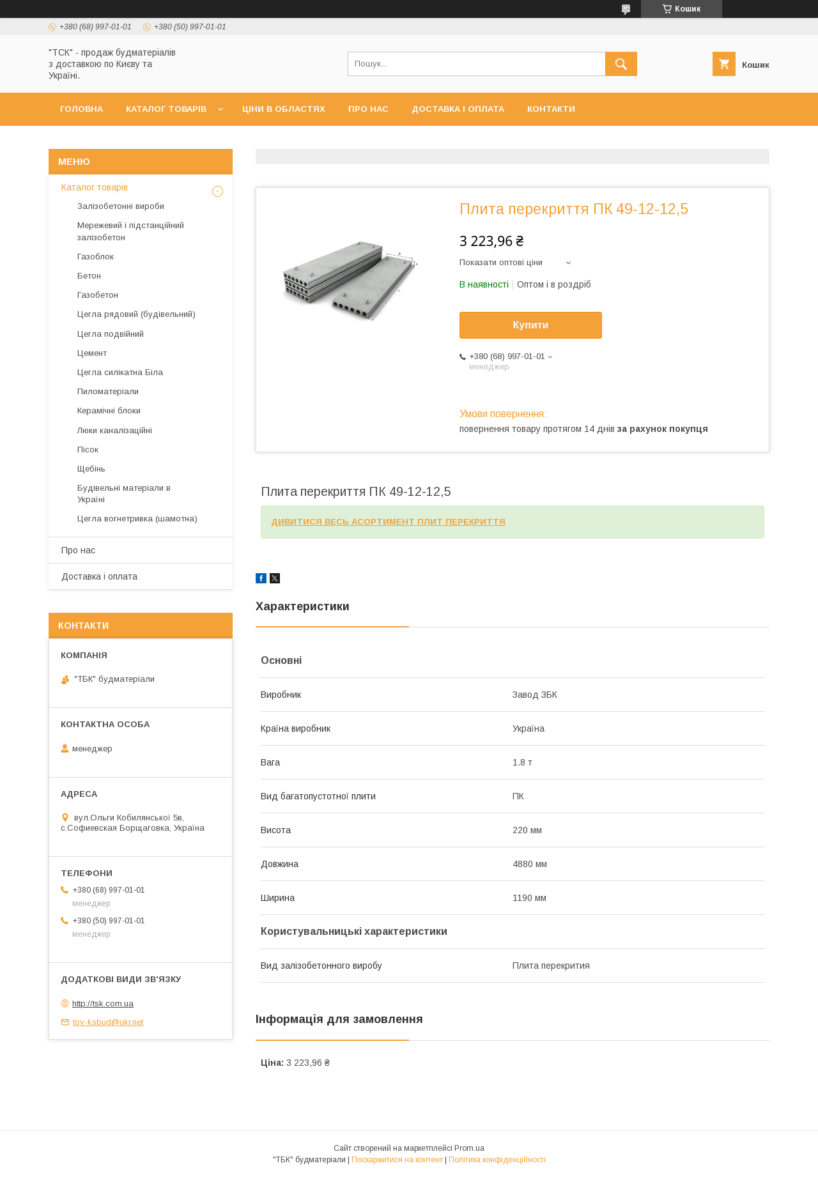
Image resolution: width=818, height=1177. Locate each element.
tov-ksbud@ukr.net (108, 1022)
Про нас (368, 109)
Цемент (92, 353)
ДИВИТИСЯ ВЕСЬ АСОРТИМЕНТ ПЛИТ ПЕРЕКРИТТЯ (388, 522)
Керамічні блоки (109, 410)
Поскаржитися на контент (397, 1159)
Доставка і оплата (458, 109)
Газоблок (95, 256)
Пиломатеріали (108, 391)
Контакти (551, 109)
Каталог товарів (166, 109)
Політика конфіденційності (497, 1159)
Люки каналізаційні (114, 430)
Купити (531, 324)
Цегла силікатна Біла (120, 372)
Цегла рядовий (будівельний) (136, 314)
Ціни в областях (283, 109)
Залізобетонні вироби (120, 206)
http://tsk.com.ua (103, 1003)
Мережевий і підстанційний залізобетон (130, 231)
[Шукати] (621, 64)
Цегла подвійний (110, 334)
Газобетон (97, 295)
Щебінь (91, 468)
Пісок (87, 449)
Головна (81, 109)
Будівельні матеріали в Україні (124, 493)
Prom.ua (469, 1148)
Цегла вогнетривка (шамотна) (137, 518)
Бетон (89, 276)
